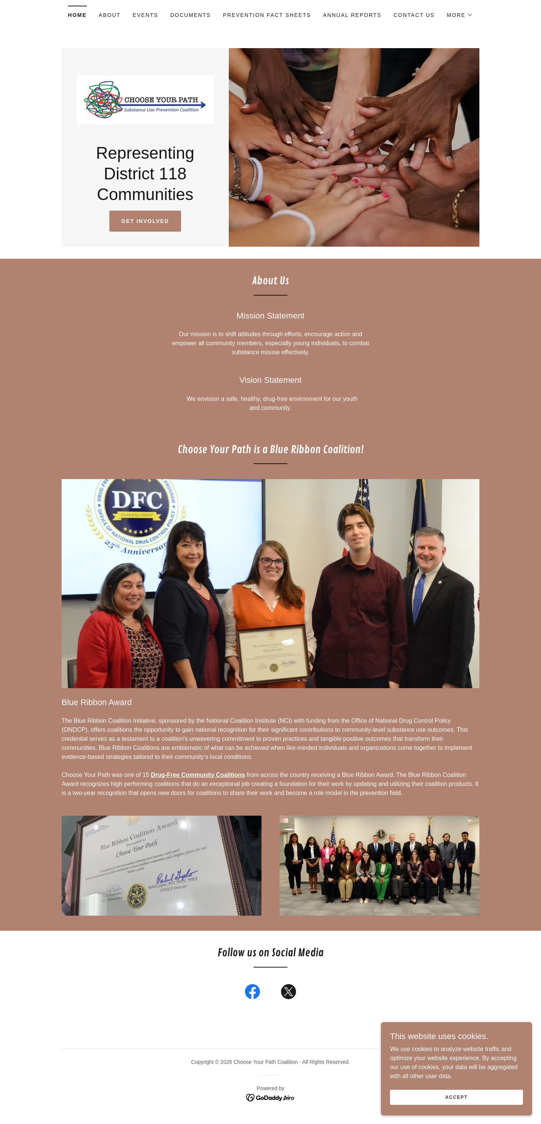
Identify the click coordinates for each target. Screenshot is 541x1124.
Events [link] (145, 15)
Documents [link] (190, 15)
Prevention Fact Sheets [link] (267, 15)
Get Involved (145, 223)
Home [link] (77, 15)
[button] (460, 15)
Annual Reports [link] (352, 15)
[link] (145, 100)
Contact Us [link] (414, 15)
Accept (457, 1097)
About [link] (110, 15)
